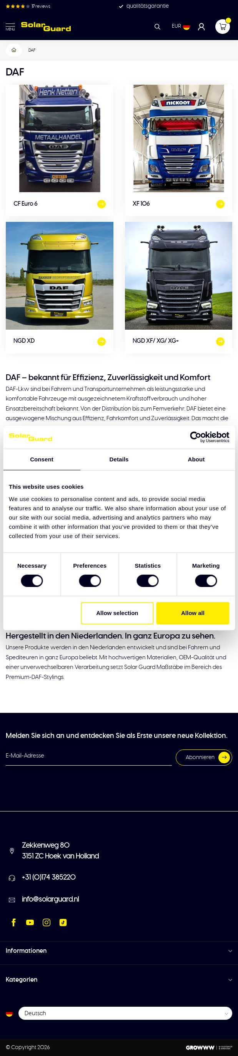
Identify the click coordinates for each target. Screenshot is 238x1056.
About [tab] (196, 459)
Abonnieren (208, 757)
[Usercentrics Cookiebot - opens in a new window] (195, 437)
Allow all (193, 613)
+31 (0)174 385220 (49, 877)
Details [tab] (119, 459)
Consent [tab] (41, 459)
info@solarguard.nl (50, 899)
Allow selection (117, 613)
